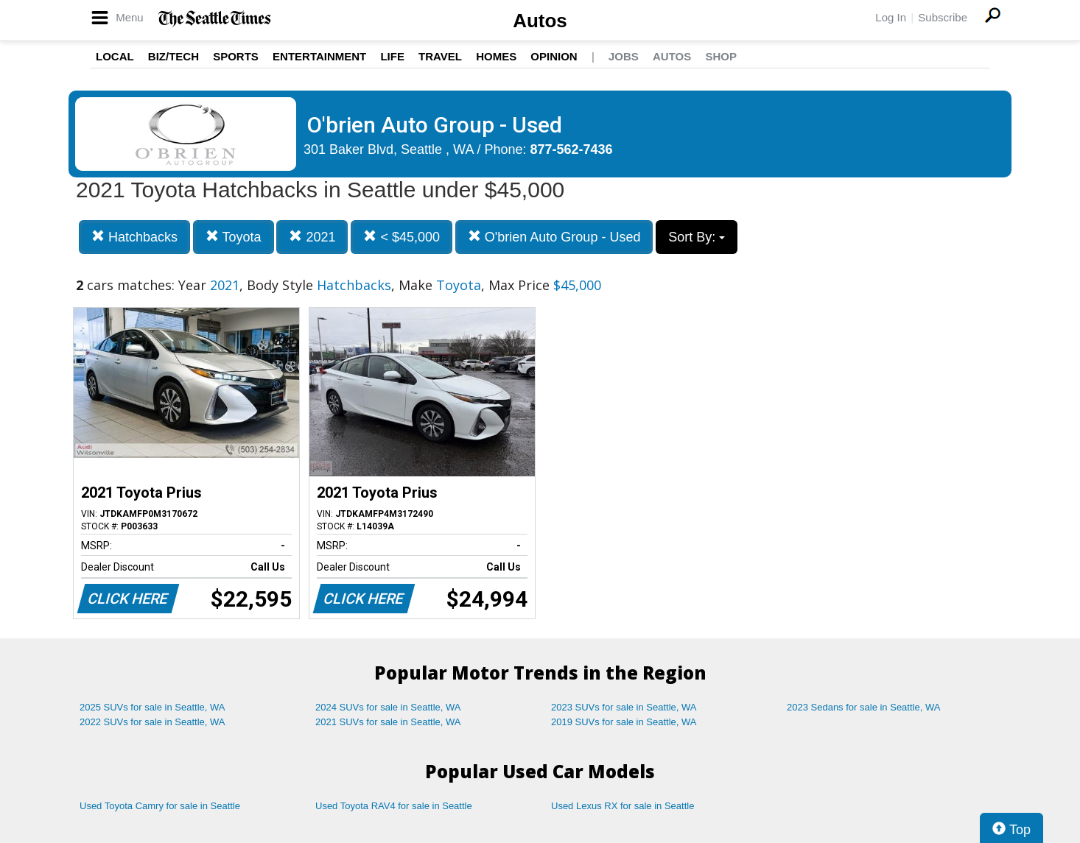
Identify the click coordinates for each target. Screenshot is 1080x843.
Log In (890, 17)
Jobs (624, 56)
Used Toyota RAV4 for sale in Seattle (393, 805)
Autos (540, 21)
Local (115, 56)
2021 (312, 236)
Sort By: (696, 237)
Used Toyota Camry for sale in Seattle (160, 805)
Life (392, 56)
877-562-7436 (571, 149)
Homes (496, 56)
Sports (236, 56)
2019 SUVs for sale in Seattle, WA (624, 721)
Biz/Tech (173, 56)
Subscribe (942, 17)
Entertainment (319, 56)
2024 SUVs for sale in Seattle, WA (388, 707)
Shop (721, 56)
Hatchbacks (134, 236)
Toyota (234, 236)
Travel (440, 56)
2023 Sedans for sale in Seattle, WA (863, 707)
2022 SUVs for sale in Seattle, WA (152, 721)
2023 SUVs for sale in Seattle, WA (624, 707)
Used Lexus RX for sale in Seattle (622, 805)
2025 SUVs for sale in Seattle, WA (152, 707)
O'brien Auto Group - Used (554, 236)
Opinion (553, 56)
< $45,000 (401, 236)
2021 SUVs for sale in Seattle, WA (388, 721)
